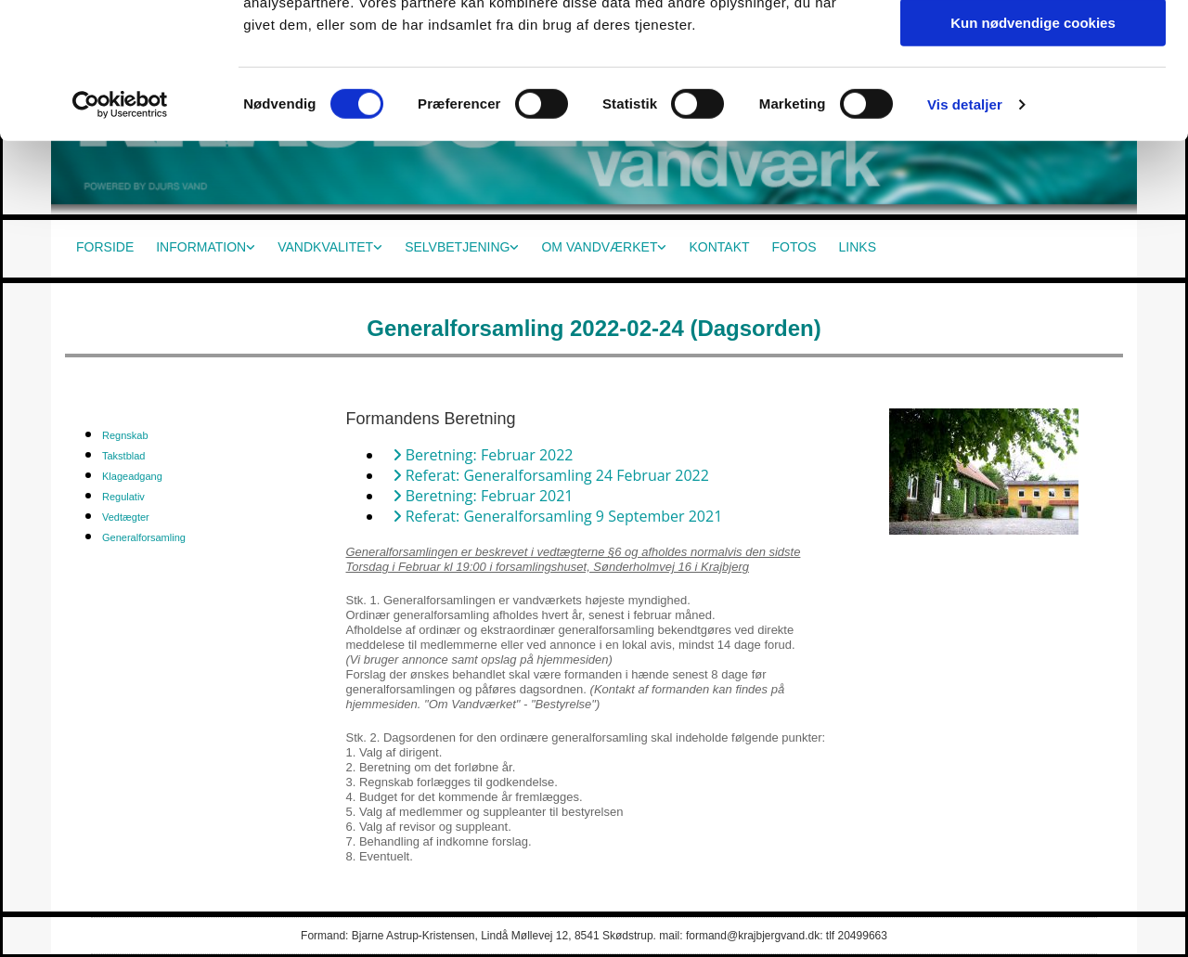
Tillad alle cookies (1033, 46)
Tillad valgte (1033, 101)
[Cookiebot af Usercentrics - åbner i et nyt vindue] (120, 237)
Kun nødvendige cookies (1033, 154)
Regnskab (125, 435)
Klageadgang (132, 476)
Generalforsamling (144, 537)
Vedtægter (125, 517)
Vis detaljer (964, 236)
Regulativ (123, 496)
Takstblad (123, 455)
